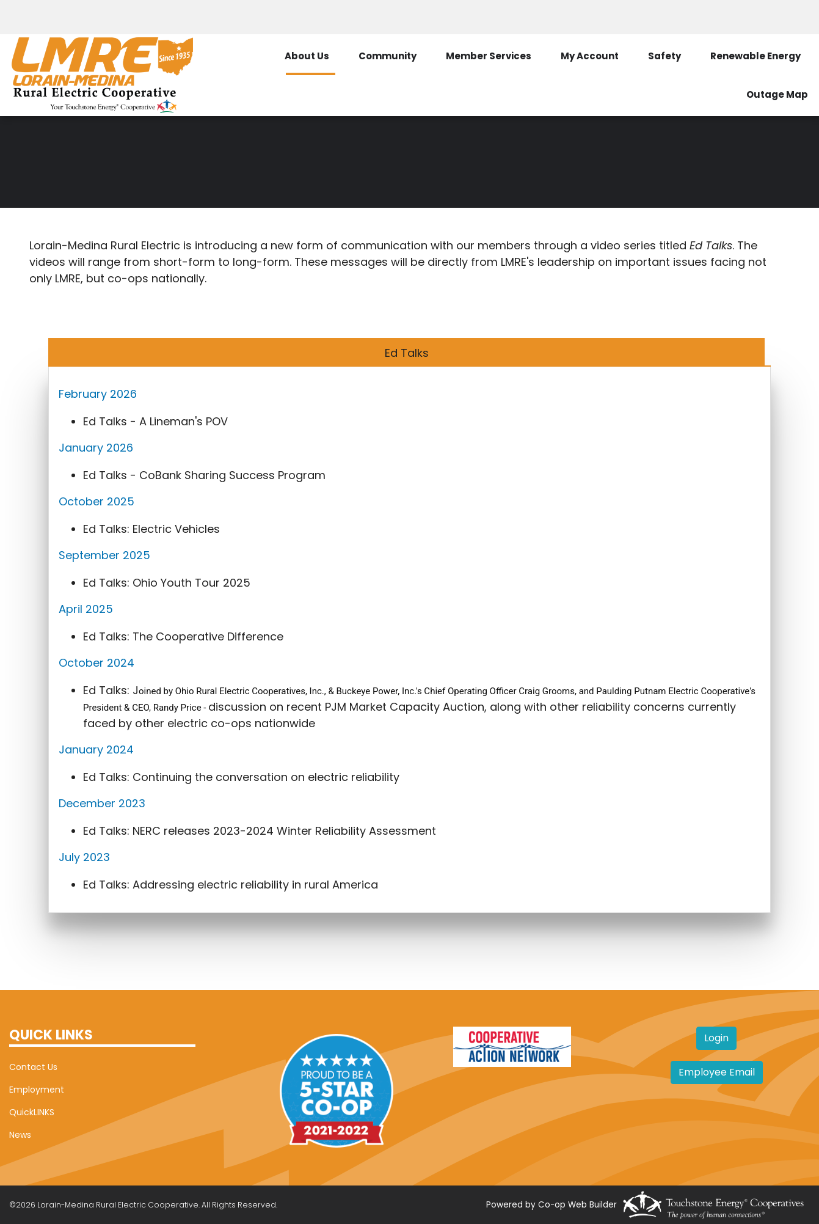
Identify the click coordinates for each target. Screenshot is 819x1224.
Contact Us (33, 1067)
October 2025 (96, 501)
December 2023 (102, 803)
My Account (590, 55)
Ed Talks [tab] (407, 353)
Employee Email (717, 1072)
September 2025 (104, 555)
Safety (664, 55)
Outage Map (777, 94)
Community (388, 55)
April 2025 (86, 609)
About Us (307, 55)
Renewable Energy (755, 55)
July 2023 (86, 857)
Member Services (488, 55)
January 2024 (96, 749)
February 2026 (98, 393)
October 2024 (96, 662)
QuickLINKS (31, 1112)
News (20, 1135)
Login (716, 1038)
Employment (36, 1089)
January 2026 (96, 447)
